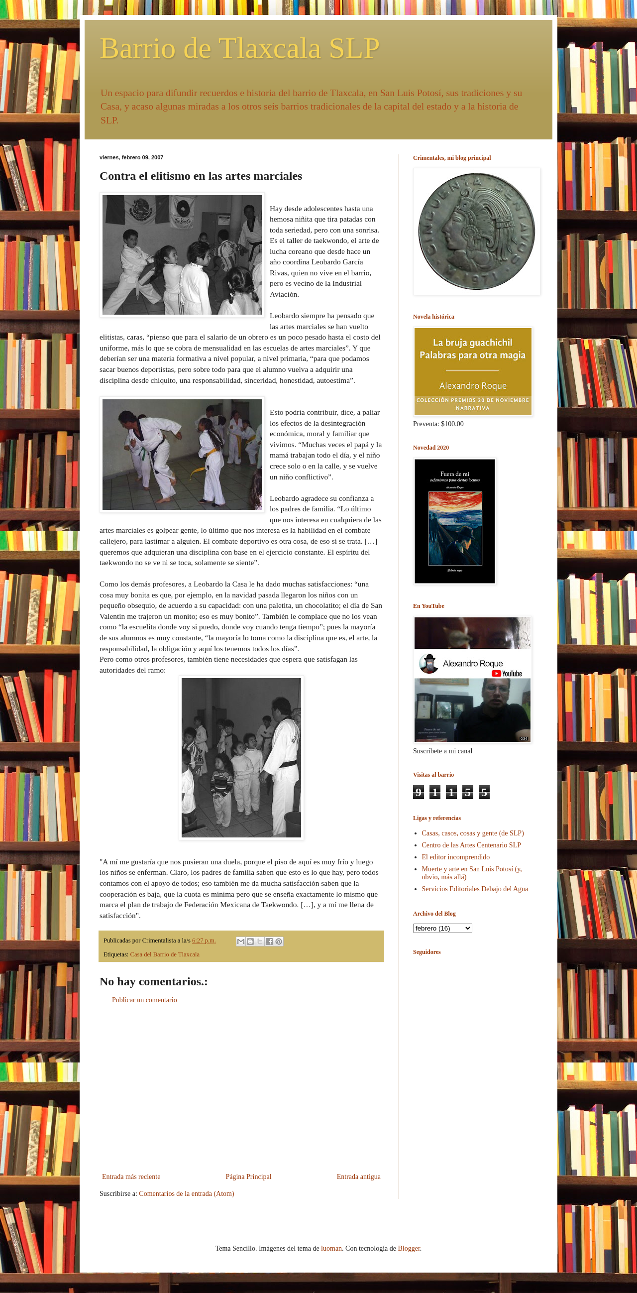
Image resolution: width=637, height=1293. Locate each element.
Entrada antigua (359, 1176)
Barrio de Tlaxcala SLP (240, 47)
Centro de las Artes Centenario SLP (471, 845)
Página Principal (248, 1176)
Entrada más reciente (131, 1176)
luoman (331, 1248)
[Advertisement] (241, 1088)
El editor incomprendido (456, 857)
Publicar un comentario (144, 1000)
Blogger (409, 1248)
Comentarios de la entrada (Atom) (186, 1193)
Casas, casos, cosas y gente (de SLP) (473, 833)
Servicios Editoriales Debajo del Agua (475, 889)
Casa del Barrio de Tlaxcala (165, 954)
